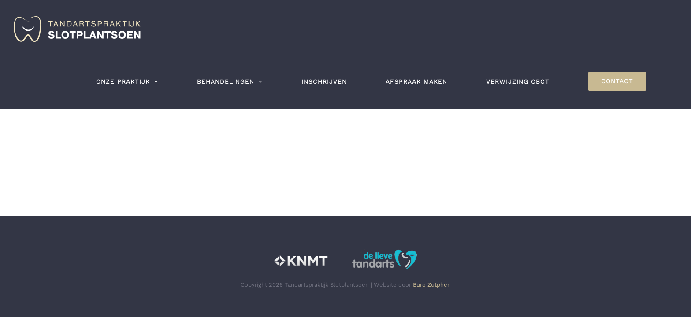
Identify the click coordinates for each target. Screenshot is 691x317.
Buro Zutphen (432, 284)
